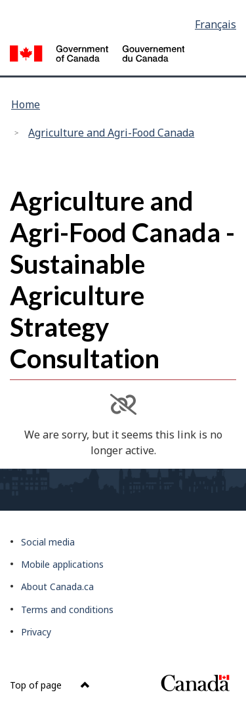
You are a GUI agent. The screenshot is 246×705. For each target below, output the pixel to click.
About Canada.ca (57, 586)
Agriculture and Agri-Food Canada (111, 132)
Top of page (50, 685)
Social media (48, 542)
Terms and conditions (67, 609)
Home (25, 104)
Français (215, 24)
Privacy (36, 632)
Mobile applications (62, 564)
